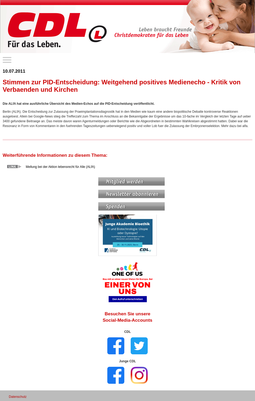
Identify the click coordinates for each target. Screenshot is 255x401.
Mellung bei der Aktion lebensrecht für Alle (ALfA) (60, 167)
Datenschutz (18, 397)
